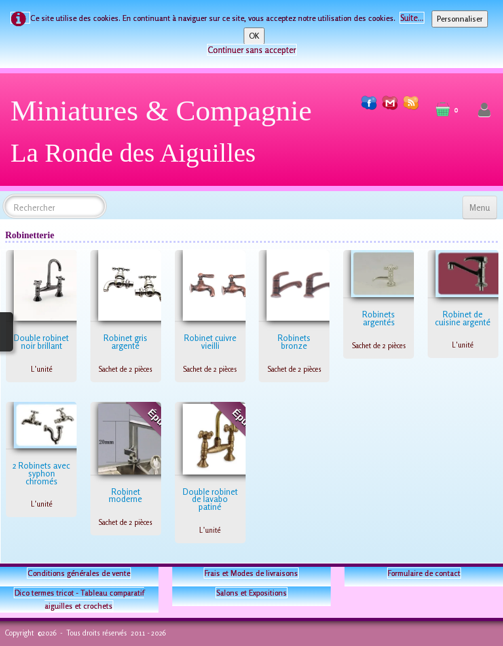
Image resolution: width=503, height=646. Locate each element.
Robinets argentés (378, 318)
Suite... (412, 17)
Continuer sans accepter (252, 50)
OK (254, 36)
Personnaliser (460, 19)
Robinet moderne (125, 495)
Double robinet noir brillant (41, 341)
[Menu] (479, 207)
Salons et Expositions (251, 593)
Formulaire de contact (424, 573)
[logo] (166, 136)
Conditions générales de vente (79, 573)
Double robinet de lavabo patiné (210, 499)
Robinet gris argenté (125, 341)
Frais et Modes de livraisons (251, 573)
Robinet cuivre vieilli (210, 341)
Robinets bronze (294, 341)
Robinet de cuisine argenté (463, 318)
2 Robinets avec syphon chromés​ (41, 473)
